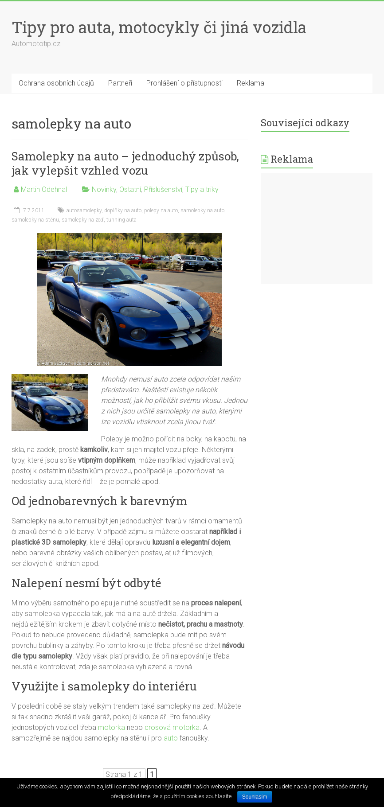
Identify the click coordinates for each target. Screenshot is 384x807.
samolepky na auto (202, 210)
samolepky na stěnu (35, 220)
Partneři (120, 83)
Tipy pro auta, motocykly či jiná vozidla (159, 27)
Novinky (104, 189)
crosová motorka (172, 727)
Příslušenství (163, 189)
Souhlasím (254, 797)
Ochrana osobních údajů (56, 83)
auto (171, 738)
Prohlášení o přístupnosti (184, 83)
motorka (111, 727)
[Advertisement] (316, 228)
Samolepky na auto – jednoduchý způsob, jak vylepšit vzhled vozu (125, 163)
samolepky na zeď (83, 220)
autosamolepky (84, 210)
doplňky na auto (122, 210)
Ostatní (130, 189)
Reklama (250, 83)
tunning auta (121, 220)
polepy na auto (161, 210)
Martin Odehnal (44, 189)
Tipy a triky (202, 189)
